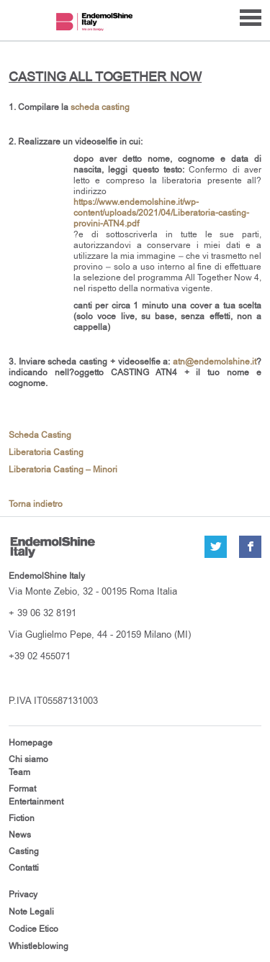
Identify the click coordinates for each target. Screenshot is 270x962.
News (20, 834)
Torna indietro (36, 504)
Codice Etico (33, 929)
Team (19, 772)
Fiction (22, 818)
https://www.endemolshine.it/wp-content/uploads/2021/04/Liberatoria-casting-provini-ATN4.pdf (161, 213)
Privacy (23, 894)
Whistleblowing (38, 946)
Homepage (31, 742)
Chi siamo (28, 759)
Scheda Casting (40, 435)
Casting (24, 851)
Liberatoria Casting (46, 452)
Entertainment (36, 801)
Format (22, 788)
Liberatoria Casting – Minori (63, 469)
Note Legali (31, 911)
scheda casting (100, 107)
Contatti (24, 868)
